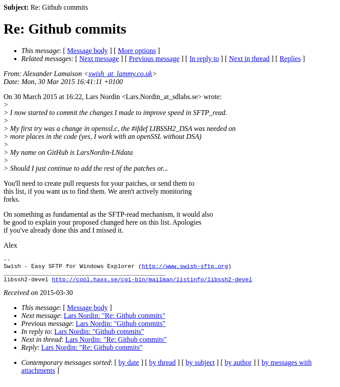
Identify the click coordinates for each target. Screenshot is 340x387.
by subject (200, 368)
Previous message (154, 58)
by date (129, 368)
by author (237, 368)
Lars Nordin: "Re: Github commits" (114, 321)
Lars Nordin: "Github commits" (121, 329)
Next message (99, 58)
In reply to (204, 58)
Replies (290, 58)
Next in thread (249, 58)
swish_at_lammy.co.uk (120, 73)
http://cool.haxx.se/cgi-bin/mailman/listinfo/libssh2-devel (152, 284)
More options (137, 50)
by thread (162, 368)
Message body (87, 50)
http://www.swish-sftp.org (185, 268)
